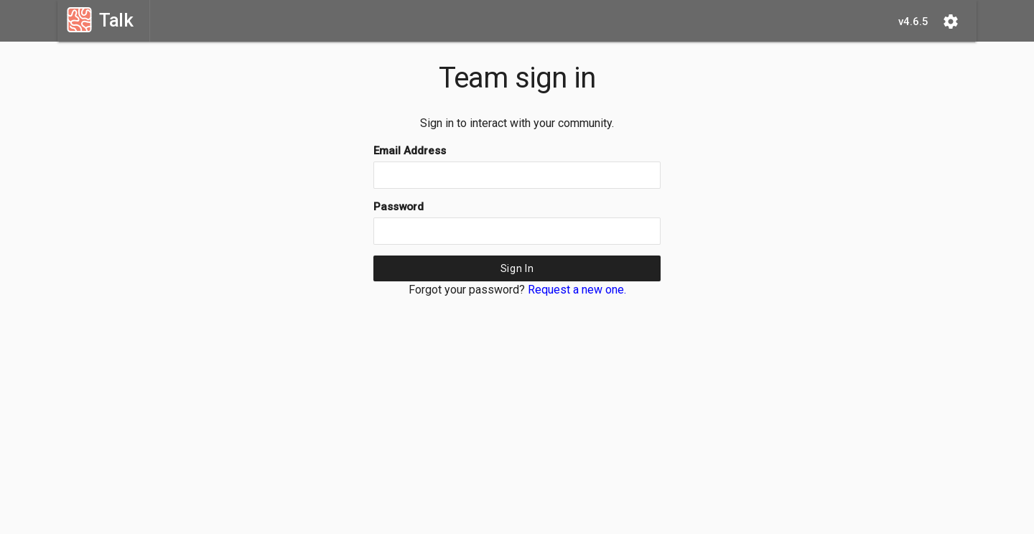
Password (398, 206)
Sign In (517, 268)
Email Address (409, 150)
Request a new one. (577, 289)
